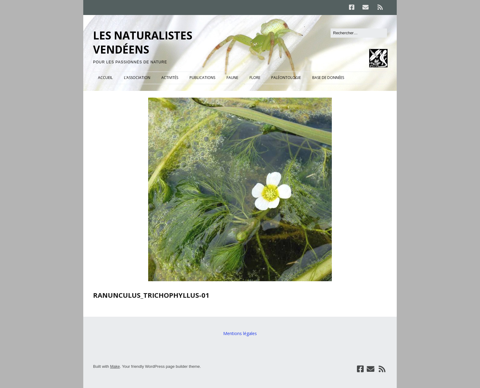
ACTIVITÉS (169, 77)
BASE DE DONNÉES (328, 77)
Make (115, 366)
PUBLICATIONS (202, 77)
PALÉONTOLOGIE (286, 77)
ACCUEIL (105, 77)
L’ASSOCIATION (137, 77)
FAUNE (232, 77)
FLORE (254, 77)
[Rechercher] (359, 33)
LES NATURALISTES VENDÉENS (142, 42)
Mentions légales (240, 333)
